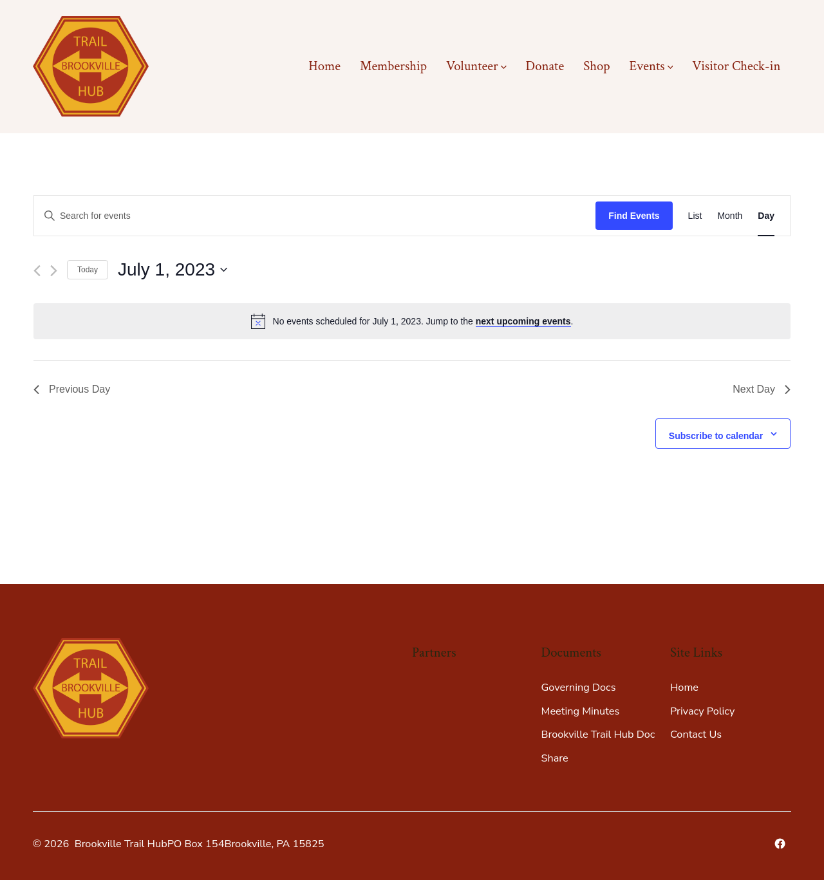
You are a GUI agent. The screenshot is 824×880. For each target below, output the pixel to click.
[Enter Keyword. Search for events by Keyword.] (314, 216)
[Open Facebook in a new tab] (780, 843)
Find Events (633, 216)
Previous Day (71, 389)
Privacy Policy (702, 711)
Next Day (762, 389)
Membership (393, 66)
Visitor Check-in (736, 66)
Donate (544, 66)
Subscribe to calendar (716, 436)
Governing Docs (578, 687)
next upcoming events (523, 321)
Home (324, 66)
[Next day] (53, 271)
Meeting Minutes (580, 711)
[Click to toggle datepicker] (172, 270)
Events (651, 66)
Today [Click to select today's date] (87, 269)
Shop (596, 66)
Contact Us (696, 734)
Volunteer (476, 66)
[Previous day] (37, 271)
